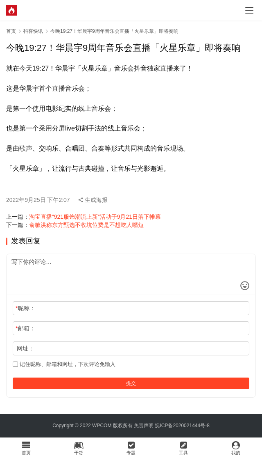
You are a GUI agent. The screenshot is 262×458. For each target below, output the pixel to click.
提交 (131, 383)
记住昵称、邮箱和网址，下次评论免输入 (64, 364)
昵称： (25, 308)
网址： (25, 348)
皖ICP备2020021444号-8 (182, 425)
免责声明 (144, 425)
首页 (11, 31)
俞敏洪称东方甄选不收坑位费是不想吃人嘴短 (86, 225)
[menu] (249, 10)
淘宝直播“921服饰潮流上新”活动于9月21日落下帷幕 (95, 216)
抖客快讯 (33, 31)
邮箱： (25, 328)
